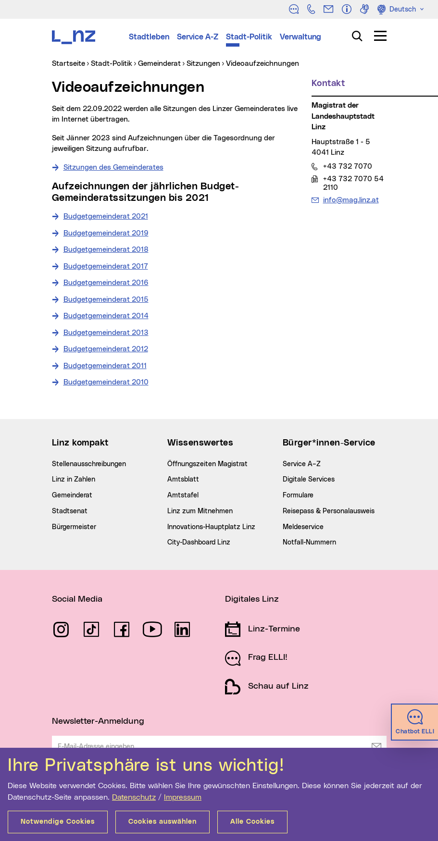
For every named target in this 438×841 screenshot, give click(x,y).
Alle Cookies (252, 821)
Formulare (298, 495)
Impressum (182, 797)
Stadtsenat (70, 511)
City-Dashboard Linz (198, 542)
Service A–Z (302, 464)
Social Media (77, 599)
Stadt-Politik (249, 37)
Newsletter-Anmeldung (98, 721)
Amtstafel (183, 495)
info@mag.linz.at (351, 200)
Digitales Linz (252, 599)
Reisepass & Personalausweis (329, 511)
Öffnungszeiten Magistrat (207, 464)
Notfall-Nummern (309, 542)
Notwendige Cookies (58, 821)
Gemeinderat (72, 495)
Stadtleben (149, 37)
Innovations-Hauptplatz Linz (211, 527)
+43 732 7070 (347, 166)
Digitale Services (309, 479)
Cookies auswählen (162, 821)
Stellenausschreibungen (89, 464)
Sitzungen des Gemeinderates (113, 167)
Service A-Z (197, 37)
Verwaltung (300, 37)
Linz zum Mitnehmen (200, 511)
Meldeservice (303, 527)
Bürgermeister (74, 527)
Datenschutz (134, 797)
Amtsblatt (183, 479)
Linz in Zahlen (73, 479)
